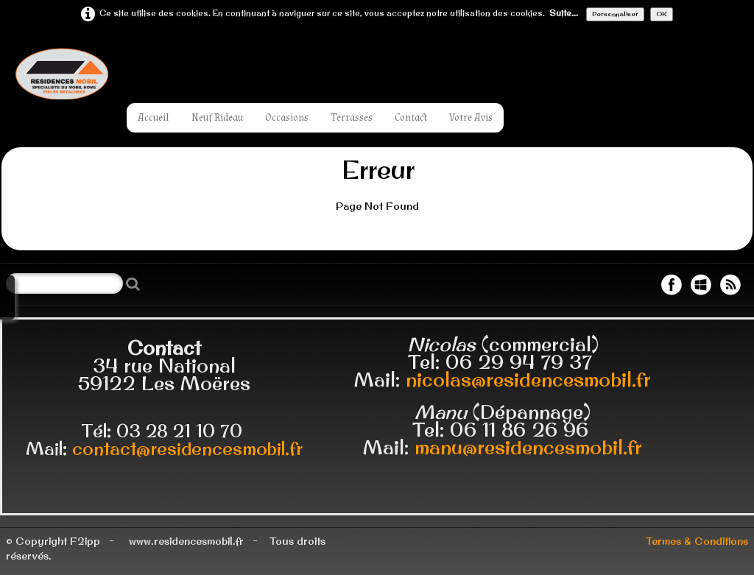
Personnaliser (615, 14)
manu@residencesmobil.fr (528, 447)
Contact (411, 117)
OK (661, 14)
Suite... (563, 13)
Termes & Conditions (697, 541)
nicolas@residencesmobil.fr (528, 379)
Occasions (287, 117)
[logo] (108, 73)
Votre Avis (471, 117)
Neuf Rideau (217, 117)
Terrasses (352, 117)
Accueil (153, 117)
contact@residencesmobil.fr (187, 448)
